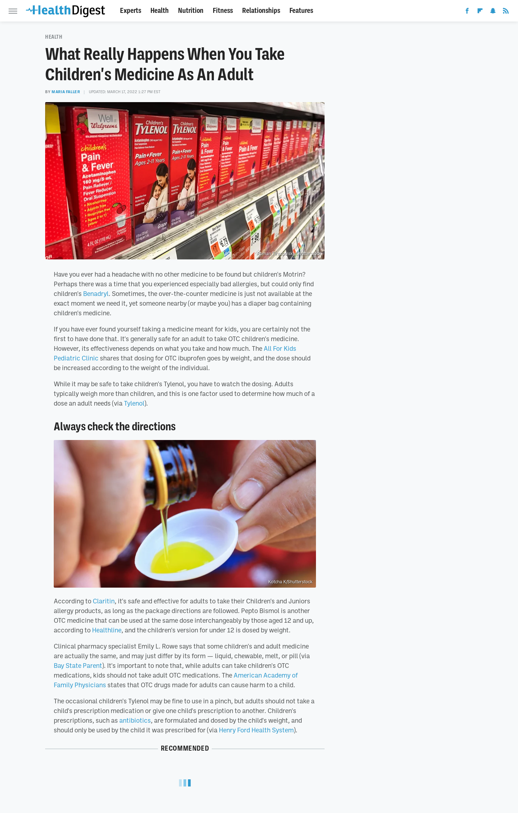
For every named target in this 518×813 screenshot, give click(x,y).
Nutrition (190, 10)
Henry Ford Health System (256, 730)
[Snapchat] (493, 12)
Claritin (104, 601)
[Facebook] (467, 12)
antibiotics (135, 720)
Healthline (106, 630)
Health (159, 10)
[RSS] (505, 12)
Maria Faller (66, 91)
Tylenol (134, 403)
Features (301, 10)
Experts (130, 10)
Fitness (223, 10)
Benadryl (96, 293)
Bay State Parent (78, 665)
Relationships (261, 10)
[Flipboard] (480, 12)
